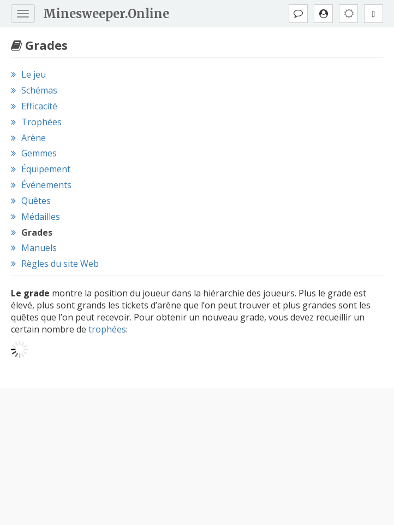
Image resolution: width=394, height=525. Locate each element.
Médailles (40, 217)
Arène (33, 138)
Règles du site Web (60, 264)
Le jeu (33, 74)
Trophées (41, 122)
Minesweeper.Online (106, 13)
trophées (107, 329)
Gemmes (39, 153)
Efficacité (39, 106)
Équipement (45, 169)
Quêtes (36, 201)
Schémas (39, 90)
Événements (46, 185)
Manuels (39, 248)
